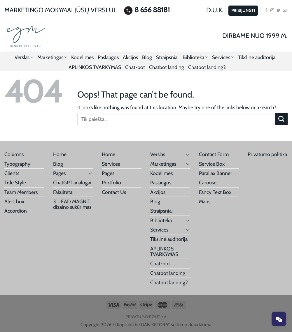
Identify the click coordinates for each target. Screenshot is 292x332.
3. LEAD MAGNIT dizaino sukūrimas (72, 204)
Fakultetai (63, 192)
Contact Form (214, 154)
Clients (11, 173)
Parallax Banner (215, 173)
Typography (17, 164)
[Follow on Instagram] (272, 10)
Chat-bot (135, 67)
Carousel (208, 182)
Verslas (24, 57)
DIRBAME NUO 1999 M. (255, 36)
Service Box (212, 164)
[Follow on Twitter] (278, 10)
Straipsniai (167, 57)
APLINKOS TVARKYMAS (95, 67)
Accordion (15, 211)
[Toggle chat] (279, 319)
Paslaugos (108, 57)
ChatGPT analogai (72, 182)
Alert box (14, 201)
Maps (204, 201)
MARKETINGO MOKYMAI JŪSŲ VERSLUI (59, 10)
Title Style (15, 182)
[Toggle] (90, 173)
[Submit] (281, 119)
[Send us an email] (284, 10)
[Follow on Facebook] (266, 10)
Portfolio (111, 182)
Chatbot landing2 (207, 67)
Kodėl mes (82, 57)
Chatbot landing (166, 67)
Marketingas (52, 57)
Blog (147, 57)
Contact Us (114, 192)
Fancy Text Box (215, 192)
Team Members (21, 192)
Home (60, 154)
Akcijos (130, 57)
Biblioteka (195, 57)
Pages (59, 173)
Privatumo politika (267, 154)
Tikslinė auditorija (256, 57)
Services (223, 57)
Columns (14, 154)
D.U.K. (214, 10)
